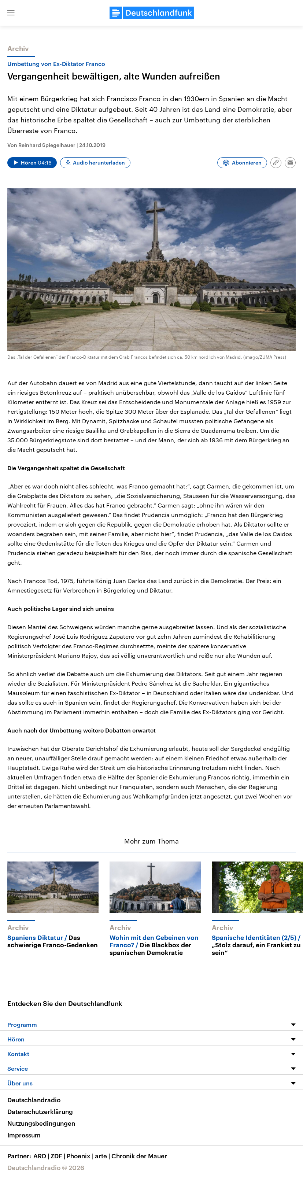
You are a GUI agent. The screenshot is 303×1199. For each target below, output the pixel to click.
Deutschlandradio (33, 1099)
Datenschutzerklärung (40, 1111)
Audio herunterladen (99, 162)
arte (103, 1155)
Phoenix (81, 1155)
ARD (42, 1155)
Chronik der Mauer (139, 1155)
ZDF (59, 1155)
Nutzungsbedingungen (41, 1123)
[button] (11, 12)
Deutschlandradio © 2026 (45, 1167)
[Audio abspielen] (32, 162)
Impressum (24, 1135)
